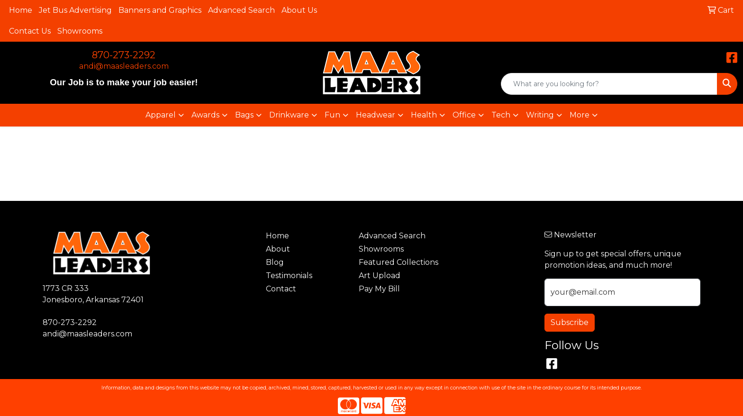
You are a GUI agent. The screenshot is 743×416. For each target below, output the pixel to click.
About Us (299, 10)
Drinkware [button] (289, 114)
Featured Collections (398, 262)
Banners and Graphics (159, 10)
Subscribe (570, 322)
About (278, 248)
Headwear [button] (375, 114)
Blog (275, 262)
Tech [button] (500, 114)
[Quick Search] (609, 84)
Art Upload (379, 275)
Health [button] (424, 114)
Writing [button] (540, 114)
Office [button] (464, 114)
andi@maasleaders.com (124, 66)
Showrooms (79, 31)
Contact (281, 288)
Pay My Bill (379, 288)
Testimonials (289, 275)
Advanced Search (241, 10)
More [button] (579, 114)
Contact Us (30, 31)
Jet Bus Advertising (75, 10)
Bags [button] (244, 114)
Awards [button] (205, 114)
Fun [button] (332, 114)
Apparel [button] (160, 114)
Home (20, 10)
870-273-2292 (123, 55)
